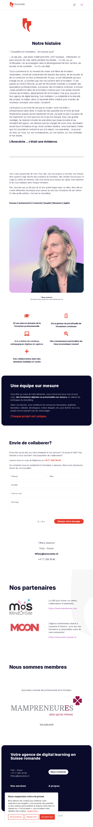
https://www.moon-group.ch (62, 648)
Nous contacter (58, 783)
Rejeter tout (32, 817)
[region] (31, 807)
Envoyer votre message (69, 521)
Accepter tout (47, 817)
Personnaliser (16, 817)
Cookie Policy (32, 811)
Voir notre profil (46, 735)
